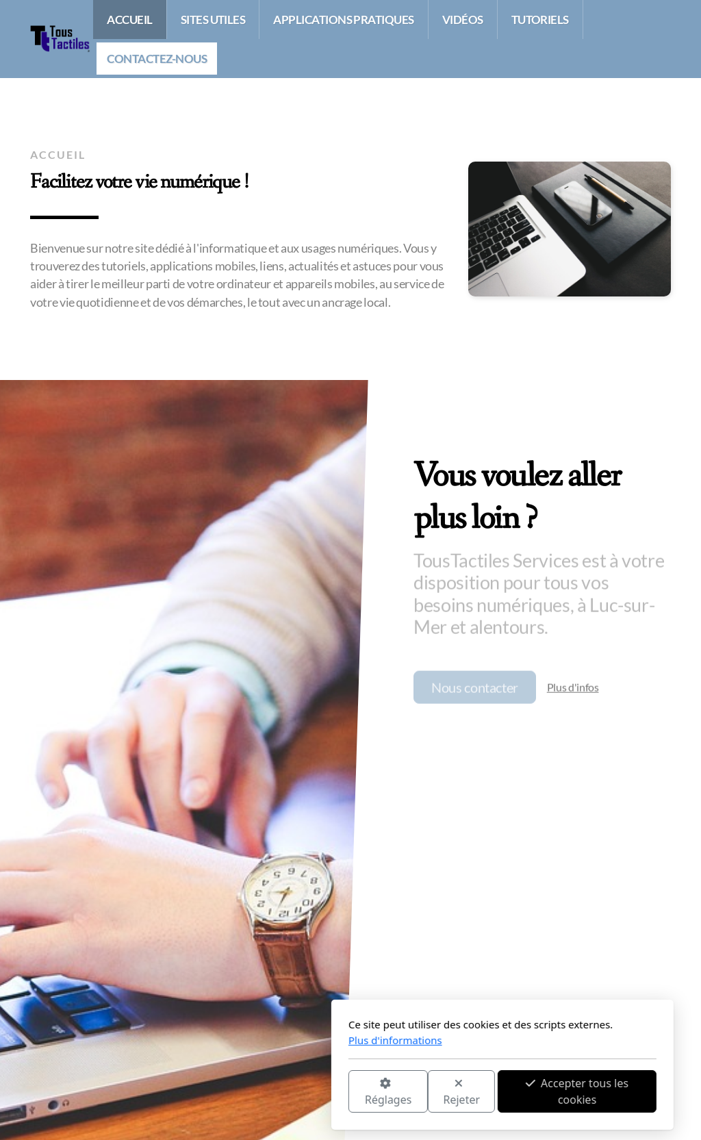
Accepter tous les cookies (425, 1091)
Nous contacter (474, 689)
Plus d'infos (573, 689)
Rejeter (310, 1092)
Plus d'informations (243, 1040)
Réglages (236, 1092)
